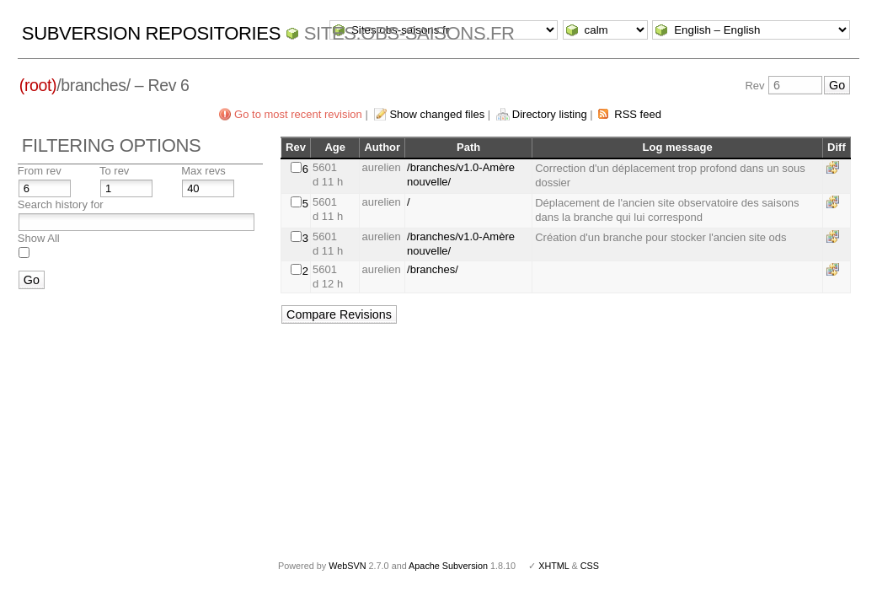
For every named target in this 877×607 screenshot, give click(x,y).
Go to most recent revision (298, 114)
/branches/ (432, 269)
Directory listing (549, 114)
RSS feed (637, 114)
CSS (589, 566)
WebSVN (347, 566)
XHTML (553, 566)
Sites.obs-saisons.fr (409, 33)
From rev (39, 170)
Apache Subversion (448, 566)
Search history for (61, 204)
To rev (114, 170)
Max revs (203, 170)
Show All (39, 238)
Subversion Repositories (151, 33)
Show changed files (436, 114)
